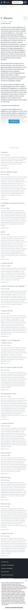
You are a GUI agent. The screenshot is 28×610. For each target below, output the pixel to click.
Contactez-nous (4, 561)
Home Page (4, 6)
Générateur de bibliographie (7, 565)
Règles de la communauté (7, 578)
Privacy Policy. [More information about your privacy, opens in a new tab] (5, 609)
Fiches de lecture (5, 571)
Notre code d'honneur (6, 581)
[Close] (26, 585)
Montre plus (14, 121)
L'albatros (12, 6)
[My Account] (25, 2)
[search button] (21, 2)
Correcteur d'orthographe (7, 568)
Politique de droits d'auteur (7, 575)
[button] (2, 3)
